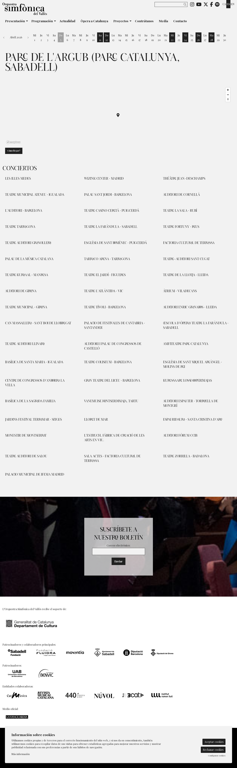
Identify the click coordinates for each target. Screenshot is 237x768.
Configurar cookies (216, 755)
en (232, 4)
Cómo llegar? (13, 150)
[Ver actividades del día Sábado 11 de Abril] (100, 37)
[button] (185, 4)
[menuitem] (192, 4)
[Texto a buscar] (171, 4)
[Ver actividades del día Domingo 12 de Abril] (107, 37)
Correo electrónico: (118, 545)
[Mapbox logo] (13, 142)
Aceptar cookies (214, 741)
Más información (21, 754)
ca (224, 4)
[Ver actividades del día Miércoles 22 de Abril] (172, 37)
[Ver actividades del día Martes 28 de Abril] (211, 37)
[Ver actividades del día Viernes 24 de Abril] (185, 37)
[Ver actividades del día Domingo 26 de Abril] (198, 37)
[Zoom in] (227, 90)
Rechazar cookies (213, 749)
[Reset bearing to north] (227, 99)
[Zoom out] (227, 94)
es (228, 4)
